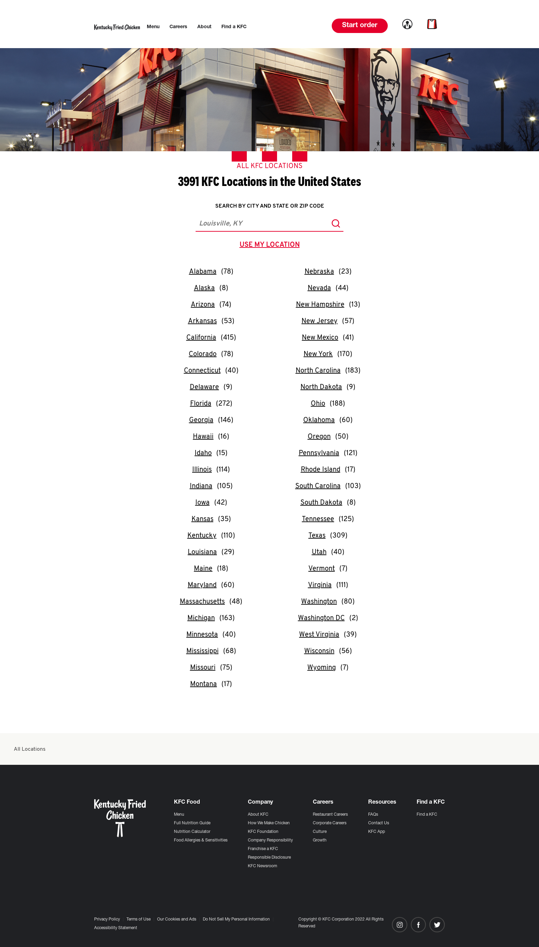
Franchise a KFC (263, 849)
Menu (179, 815)
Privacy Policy (107, 919)
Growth (320, 840)
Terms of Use (138, 919)
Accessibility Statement (115, 928)
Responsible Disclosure (269, 858)
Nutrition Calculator (192, 832)
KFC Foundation (263, 832)
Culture (320, 832)
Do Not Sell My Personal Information (236, 919)
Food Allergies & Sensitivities (201, 840)
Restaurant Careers (330, 815)
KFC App (376, 832)
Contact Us (378, 823)
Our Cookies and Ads (176, 919)
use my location (271, 246)
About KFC (258, 815)
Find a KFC (427, 815)
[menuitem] (153, 27)
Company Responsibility (270, 840)
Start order (359, 25)
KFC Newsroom (262, 866)
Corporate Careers (329, 823)
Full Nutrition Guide (192, 823)
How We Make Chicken (269, 823)
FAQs (373, 815)
